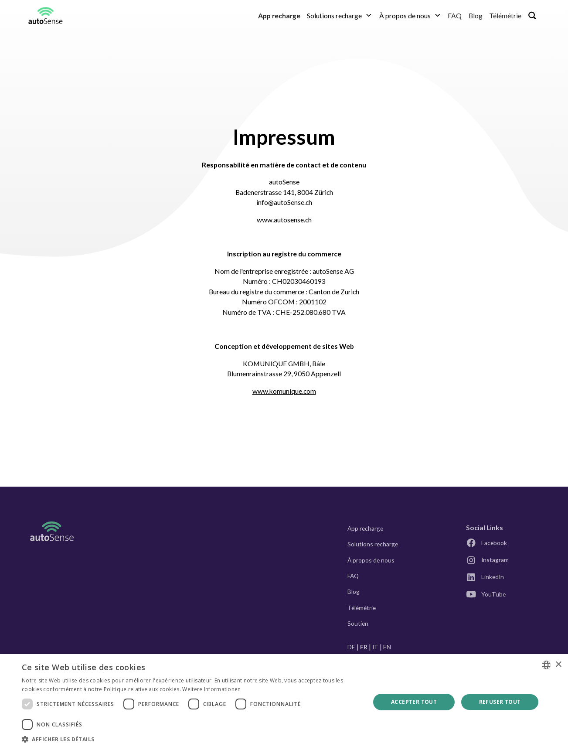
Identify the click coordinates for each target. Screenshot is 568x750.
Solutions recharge (372, 544)
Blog (476, 15)
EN (387, 647)
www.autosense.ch (284, 219)
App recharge (365, 528)
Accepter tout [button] (414, 702)
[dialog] (284, 702)
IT (375, 647)
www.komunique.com (284, 391)
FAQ (455, 15)
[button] (340, 15)
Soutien (357, 623)
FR (363, 647)
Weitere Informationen (211, 689)
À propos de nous (371, 560)
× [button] (558, 664)
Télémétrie (505, 15)
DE (351, 647)
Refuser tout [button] (500, 702)
